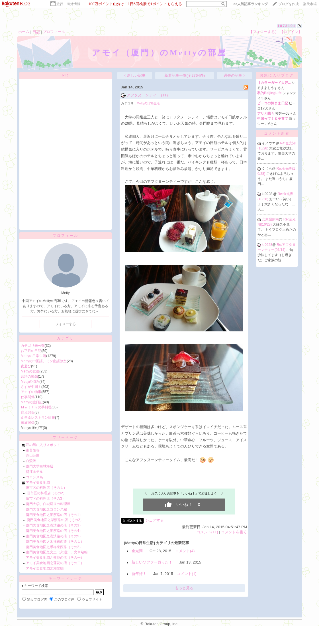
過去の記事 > (235, 75)
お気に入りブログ (277, 75)
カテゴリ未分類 (33, 346)
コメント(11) (207, 532)
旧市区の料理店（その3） (46, 499)
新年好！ (139, 574)
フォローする (65, 324)
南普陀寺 (33, 450)
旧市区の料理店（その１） (46, 488)
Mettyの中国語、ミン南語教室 (44, 361)
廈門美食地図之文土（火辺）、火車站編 (56, 552)
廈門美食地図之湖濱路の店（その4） (54, 531)
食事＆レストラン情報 (38, 418)
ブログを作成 (288, 4)
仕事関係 (27, 397)
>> (250, 4)
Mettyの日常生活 (33, 356)
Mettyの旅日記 (32, 402)
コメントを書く (234, 532)
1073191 (286, 26)
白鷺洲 (31, 461)
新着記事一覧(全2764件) (184, 75)
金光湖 (137, 551)
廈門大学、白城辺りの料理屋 (48, 504)
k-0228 (267, 245)
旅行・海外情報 (68, 4)
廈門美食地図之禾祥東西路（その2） (54, 547)
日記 (36, 32)
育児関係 (27, 412)
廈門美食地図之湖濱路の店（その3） (54, 525)
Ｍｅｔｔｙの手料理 (36, 407)
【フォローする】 (264, 32)
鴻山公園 (33, 455)
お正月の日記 (31, 351)
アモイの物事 (31, 392)
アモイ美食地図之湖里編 (45, 568)
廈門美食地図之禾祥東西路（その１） (55, 542)
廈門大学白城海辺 (39, 466)
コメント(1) (186, 574)
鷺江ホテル (34, 472)
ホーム (23, 32)
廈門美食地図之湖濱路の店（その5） (54, 536)
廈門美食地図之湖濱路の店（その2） (54, 520)
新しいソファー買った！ (152, 562)
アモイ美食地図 (38, 483)
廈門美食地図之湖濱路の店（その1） (54, 515)
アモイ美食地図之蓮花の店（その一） (55, 558)
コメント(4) (185, 551)
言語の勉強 (29, 376)
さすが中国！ (31, 387)
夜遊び (26, 366)
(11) (164, 95)
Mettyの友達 (30, 371)
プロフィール (54, 32)
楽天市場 (310, 4)
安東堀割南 (270, 219)
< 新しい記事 (135, 75)
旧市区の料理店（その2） (46, 493)
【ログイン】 (291, 32)
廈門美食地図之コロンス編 (46, 509)
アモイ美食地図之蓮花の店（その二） (55, 563)
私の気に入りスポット (43, 445)
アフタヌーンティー (143, 95)
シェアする (154, 520)
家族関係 (27, 423)
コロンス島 (34, 477)
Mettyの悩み (30, 382)
